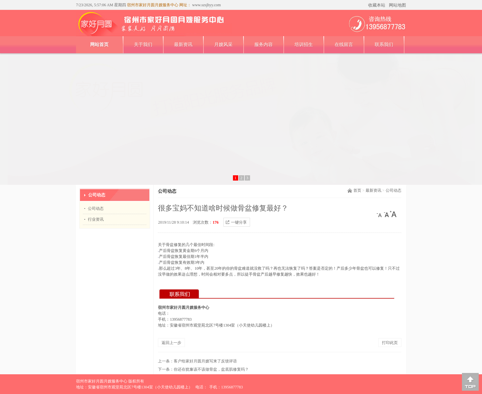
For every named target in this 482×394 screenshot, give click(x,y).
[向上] (470, 382)
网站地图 (397, 5)
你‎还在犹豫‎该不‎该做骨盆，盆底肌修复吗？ (211, 369)
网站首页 (99, 44)
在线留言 (344, 44)
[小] (380, 214)
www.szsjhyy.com (206, 5)
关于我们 (143, 44)
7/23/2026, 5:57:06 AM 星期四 (101, 5)
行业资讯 (96, 219)
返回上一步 (171, 342)
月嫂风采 (223, 44)
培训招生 (303, 44)
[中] (386, 214)
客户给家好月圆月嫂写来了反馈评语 (205, 361)
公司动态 (393, 190)
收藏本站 (376, 5)
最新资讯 (183, 44)
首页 (357, 190)
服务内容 (263, 44)
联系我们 (384, 44)
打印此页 (390, 342)
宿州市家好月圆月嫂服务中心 (101, 381)
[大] (393, 214)
